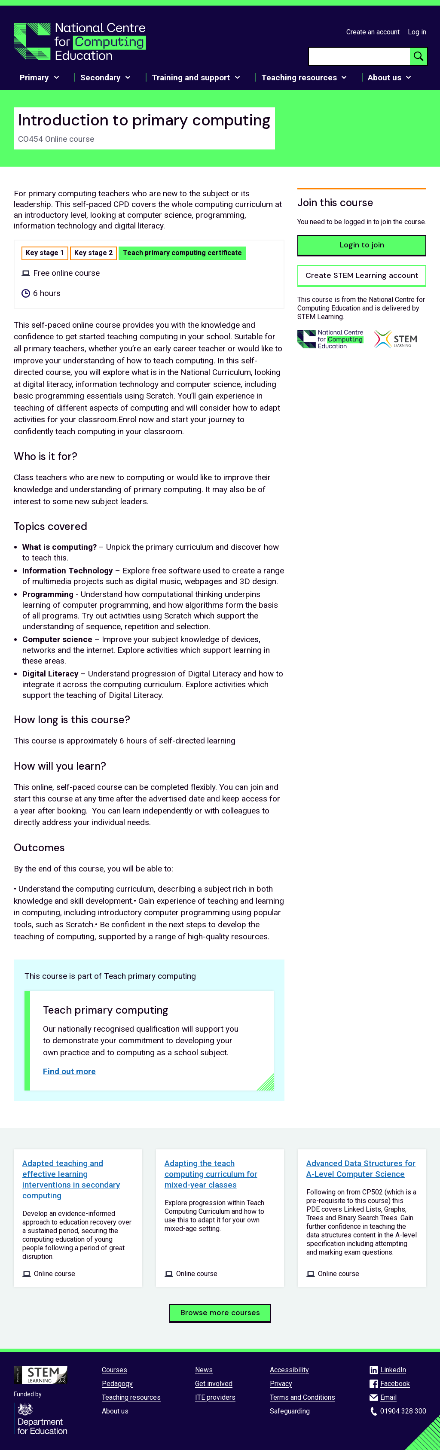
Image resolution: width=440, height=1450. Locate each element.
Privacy (281, 1384)
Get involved (213, 1384)
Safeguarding (290, 1411)
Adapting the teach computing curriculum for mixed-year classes (211, 1174)
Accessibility (289, 1370)
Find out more (69, 1071)
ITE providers (215, 1397)
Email (388, 1397)
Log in (417, 32)
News (204, 1370)
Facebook (395, 1384)
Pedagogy (117, 1384)
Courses (114, 1370)
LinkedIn (393, 1370)
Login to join (362, 245)
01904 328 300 (403, 1411)
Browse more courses (220, 1312)
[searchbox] (359, 56)
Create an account (373, 32)
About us (115, 1411)
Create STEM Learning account (362, 275)
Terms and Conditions (302, 1397)
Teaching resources (131, 1397)
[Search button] (418, 56)
